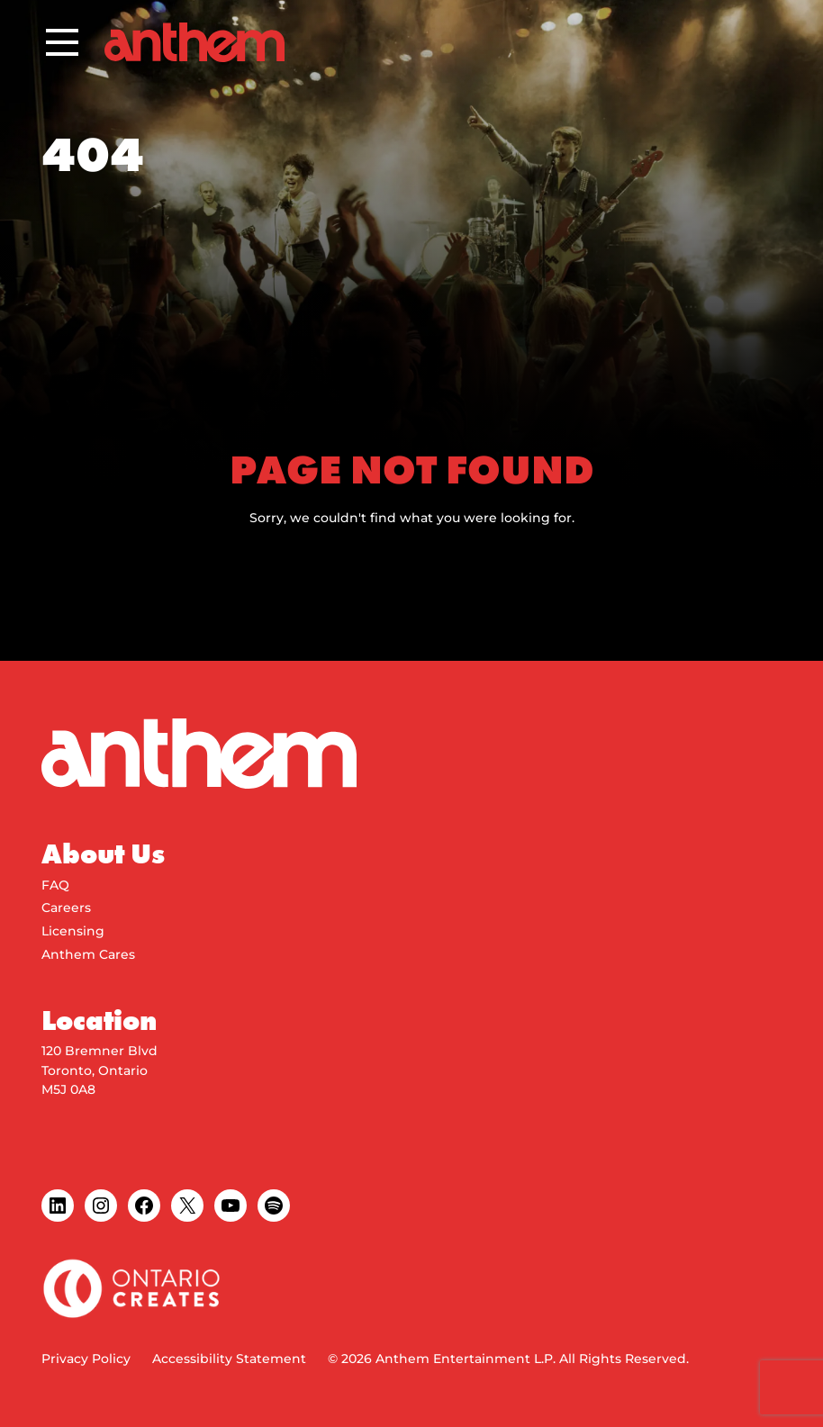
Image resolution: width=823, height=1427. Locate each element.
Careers (66, 907)
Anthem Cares (88, 954)
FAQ (55, 885)
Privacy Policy (86, 1358)
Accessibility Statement (229, 1358)
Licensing (72, 931)
